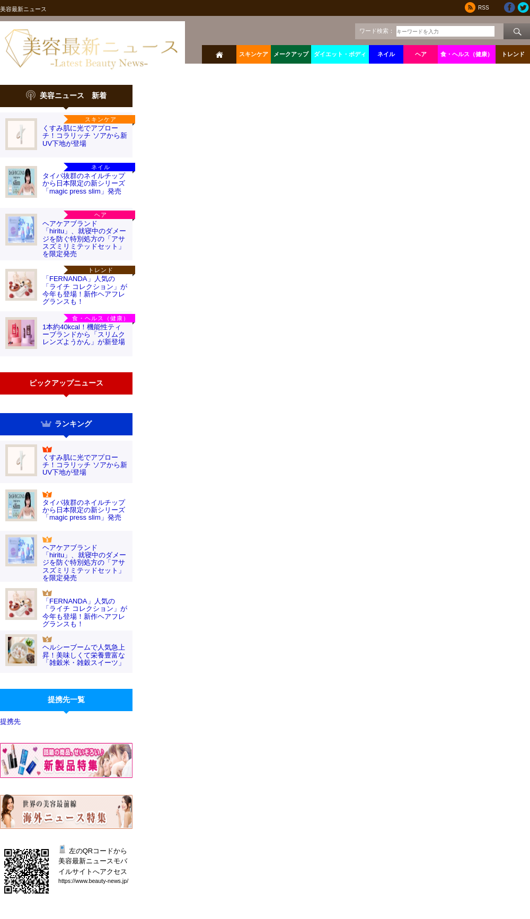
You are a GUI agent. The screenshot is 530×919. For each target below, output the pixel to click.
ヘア (421, 54)
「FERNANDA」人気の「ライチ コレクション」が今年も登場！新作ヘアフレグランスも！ (84, 290)
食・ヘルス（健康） (466, 54)
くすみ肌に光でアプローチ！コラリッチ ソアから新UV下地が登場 (84, 135)
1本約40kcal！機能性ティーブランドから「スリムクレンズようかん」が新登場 (83, 334)
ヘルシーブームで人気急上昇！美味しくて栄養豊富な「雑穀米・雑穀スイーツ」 (83, 655)
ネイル (386, 54)
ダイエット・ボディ (340, 54)
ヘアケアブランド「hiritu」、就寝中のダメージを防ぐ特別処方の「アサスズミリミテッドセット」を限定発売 (84, 239)
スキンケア (253, 54)
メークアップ (290, 54)
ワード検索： (376, 31)
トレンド (513, 54)
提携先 (10, 721)
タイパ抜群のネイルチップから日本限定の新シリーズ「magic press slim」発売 (83, 183)
